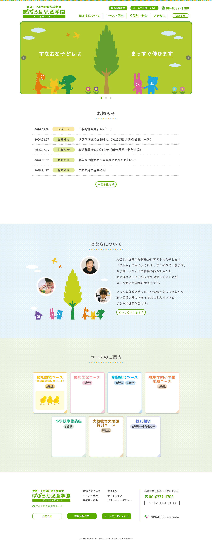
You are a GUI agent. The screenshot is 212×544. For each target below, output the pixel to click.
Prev (23, 57)
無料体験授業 (118, 8)
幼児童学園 (44, 11)
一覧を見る (104, 184)
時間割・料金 (138, 15)
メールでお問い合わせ (144, 8)
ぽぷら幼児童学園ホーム (47, 506)
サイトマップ (114, 495)
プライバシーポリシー (119, 500)
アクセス (159, 15)
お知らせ (180, 15)
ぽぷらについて (89, 15)
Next (188, 57)
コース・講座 (115, 15)
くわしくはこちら (130, 312)
